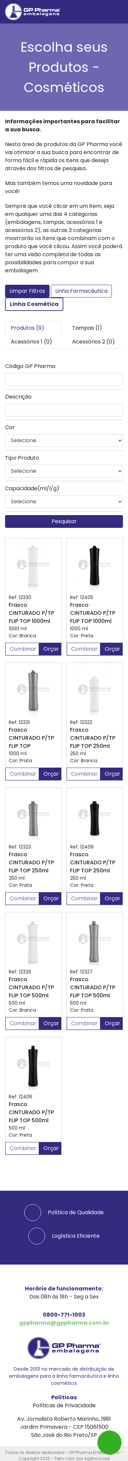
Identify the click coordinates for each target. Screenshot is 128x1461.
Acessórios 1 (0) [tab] (31, 342)
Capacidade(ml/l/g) (32, 488)
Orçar (51, 649)
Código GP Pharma (30, 366)
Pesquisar (64, 521)
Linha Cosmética (34, 304)
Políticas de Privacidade (64, 1405)
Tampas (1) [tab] (87, 328)
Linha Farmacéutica (81, 291)
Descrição (18, 397)
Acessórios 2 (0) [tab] (93, 342)
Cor (10, 427)
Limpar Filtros (27, 291)
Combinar (23, 649)
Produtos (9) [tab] (27, 328)
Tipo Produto (22, 458)
